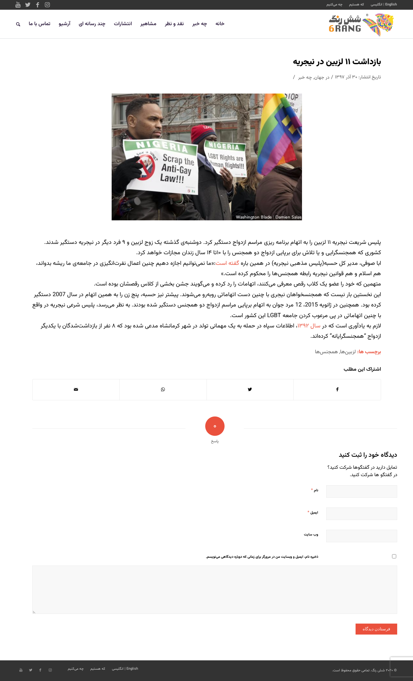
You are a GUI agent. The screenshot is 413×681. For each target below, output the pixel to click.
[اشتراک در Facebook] (337, 389)
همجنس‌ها (326, 352)
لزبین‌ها (348, 352)
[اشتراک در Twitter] (250, 389)
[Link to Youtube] (18, 5)
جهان (319, 77)
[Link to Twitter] (28, 5)
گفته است (228, 263)
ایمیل (312, 512)
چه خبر (305, 77)
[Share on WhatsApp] (163, 389)
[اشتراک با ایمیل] (76, 389)
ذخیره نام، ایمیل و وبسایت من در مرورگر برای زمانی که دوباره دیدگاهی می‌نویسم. (262, 557)
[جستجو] (18, 24)
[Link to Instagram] (47, 5)
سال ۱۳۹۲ (308, 326)
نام (314, 490)
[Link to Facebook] (37, 5)
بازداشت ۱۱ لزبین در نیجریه (337, 62)
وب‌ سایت (311, 534)
